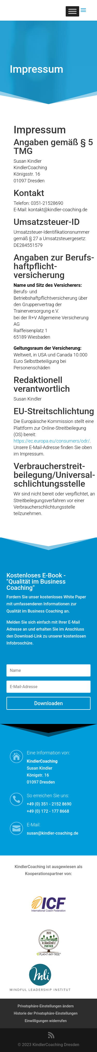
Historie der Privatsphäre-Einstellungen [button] (46, 1013)
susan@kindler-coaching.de (52, 833)
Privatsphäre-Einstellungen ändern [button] (46, 1006)
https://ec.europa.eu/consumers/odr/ (52, 441)
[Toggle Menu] (72, 11)
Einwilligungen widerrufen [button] (45, 1021)
